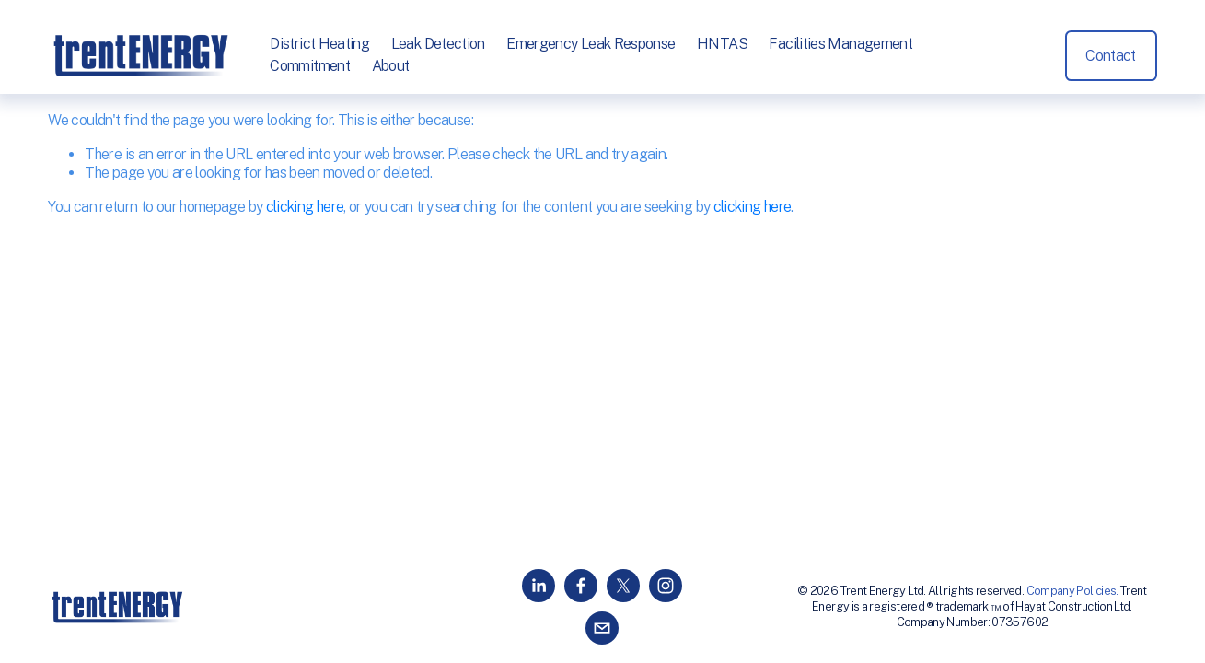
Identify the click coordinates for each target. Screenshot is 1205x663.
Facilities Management (840, 43)
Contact (1110, 55)
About (391, 66)
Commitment (310, 66)
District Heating (319, 43)
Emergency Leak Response (590, 43)
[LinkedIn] (538, 585)
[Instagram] (665, 585)
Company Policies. (1072, 591)
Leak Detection (438, 43)
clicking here (305, 206)
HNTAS (722, 43)
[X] (623, 585)
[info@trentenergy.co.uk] (602, 628)
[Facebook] (580, 585)
